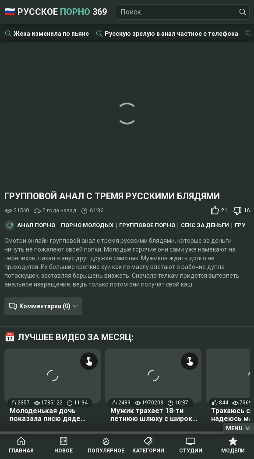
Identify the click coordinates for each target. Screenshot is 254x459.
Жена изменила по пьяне (51, 33)
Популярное (106, 451)
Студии (190, 451)
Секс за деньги (205, 225)
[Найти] (243, 12)
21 (224, 210)
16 (246, 210)
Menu (234, 428)
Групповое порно (147, 225)
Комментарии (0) (45, 306)
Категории (148, 451)
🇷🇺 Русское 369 (55, 12)
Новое (63, 451)
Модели (233, 451)
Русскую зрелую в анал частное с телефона (171, 33)
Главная (21, 451)
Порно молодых (87, 225)
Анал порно (36, 225)
